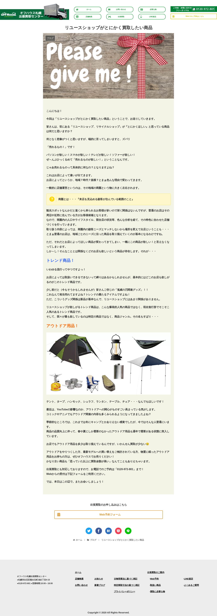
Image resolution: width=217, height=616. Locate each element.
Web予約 (154, 579)
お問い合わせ (81, 585)
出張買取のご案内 (155, 572)
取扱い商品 (155, 585)
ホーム (78, 572)
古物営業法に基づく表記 (125, 579)
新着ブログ (99, 585)
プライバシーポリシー (124, 591)
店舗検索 (79, 579)
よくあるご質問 (191, 585)
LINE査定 (188, 579)
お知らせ (98, 579)
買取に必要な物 (157, 591)
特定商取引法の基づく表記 (126, 585)
